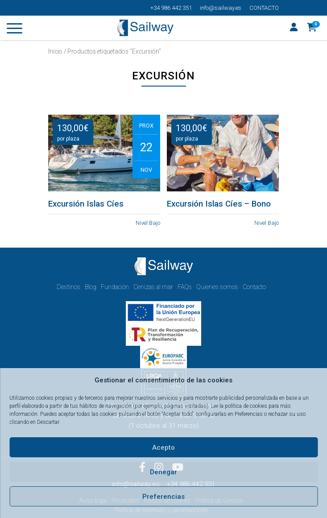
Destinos (68, 286)
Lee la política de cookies (239, 406)
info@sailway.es (220, 7)
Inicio (55, 51)
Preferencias (163, 497)
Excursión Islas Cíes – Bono (219, 204)
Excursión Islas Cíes (86, 204)
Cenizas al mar (153, 286)
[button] (312, 28)
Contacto (264, 7)
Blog (90, 286)
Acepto (163, 447)
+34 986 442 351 (171, 7)
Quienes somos (217, 286)
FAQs (185, 286)
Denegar (163, 472)
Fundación (115, 286)
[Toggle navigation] (14, 30)
